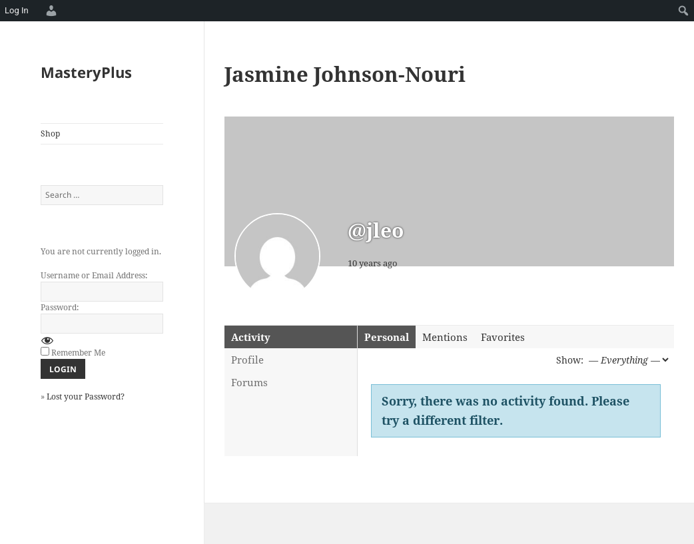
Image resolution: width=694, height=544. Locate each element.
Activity (250, 337)
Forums (249, 382)
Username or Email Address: (94, 275)
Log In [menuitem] (17, 10)
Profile (247, 359)
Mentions (445, 337)
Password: (60, 307)
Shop (50, 133)
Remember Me (78, 352)
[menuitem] (49, 10)
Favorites (503, 337)
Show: (569, 360)
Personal (386, 337)
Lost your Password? (86, 396)
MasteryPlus (86, 72)
